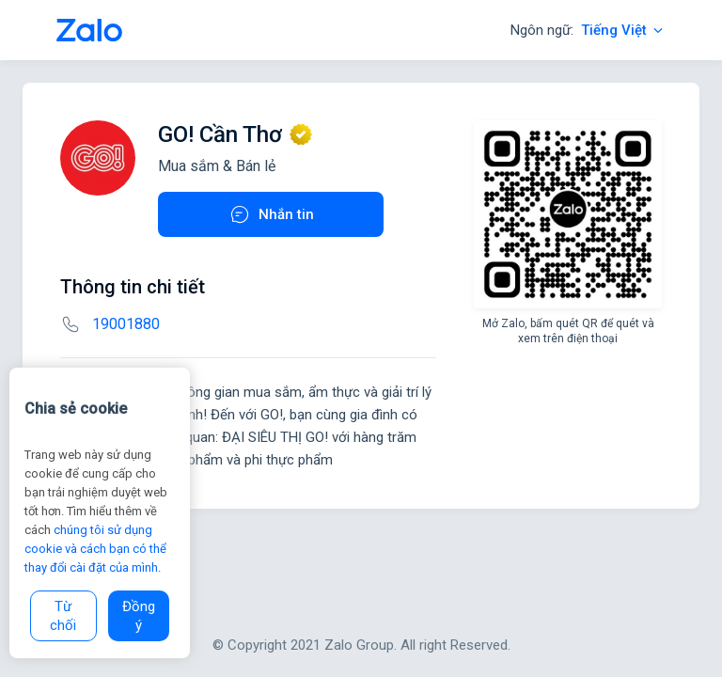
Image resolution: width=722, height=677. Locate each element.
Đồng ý (138, 616)
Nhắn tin (271, 214)
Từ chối (63, 616)
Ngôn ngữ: (588, 30)
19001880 (126, 324)
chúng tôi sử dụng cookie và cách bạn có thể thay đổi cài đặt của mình (95, 549)
